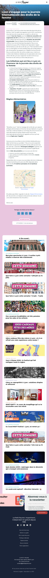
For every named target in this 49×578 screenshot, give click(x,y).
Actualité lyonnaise (14, 23)
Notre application (24, 545)
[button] (47, 2)
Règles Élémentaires (27, 188)
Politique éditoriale (24, 538)
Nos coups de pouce (24, 535)
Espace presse (24, 540)
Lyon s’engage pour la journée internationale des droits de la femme (29, 23)
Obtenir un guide (24, 532)
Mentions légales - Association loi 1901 (23, 571)
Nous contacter (24, 543)
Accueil (8, 23)
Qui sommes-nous (24, 530)
